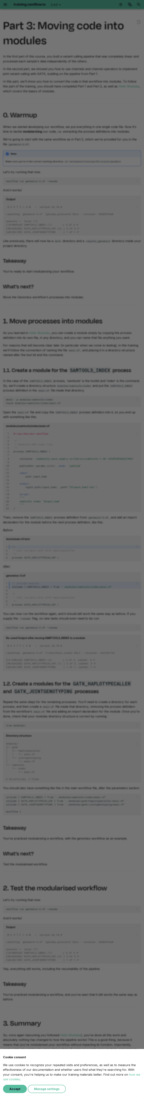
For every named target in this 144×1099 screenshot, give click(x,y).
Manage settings (46, 1089)
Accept (14, 1089)
